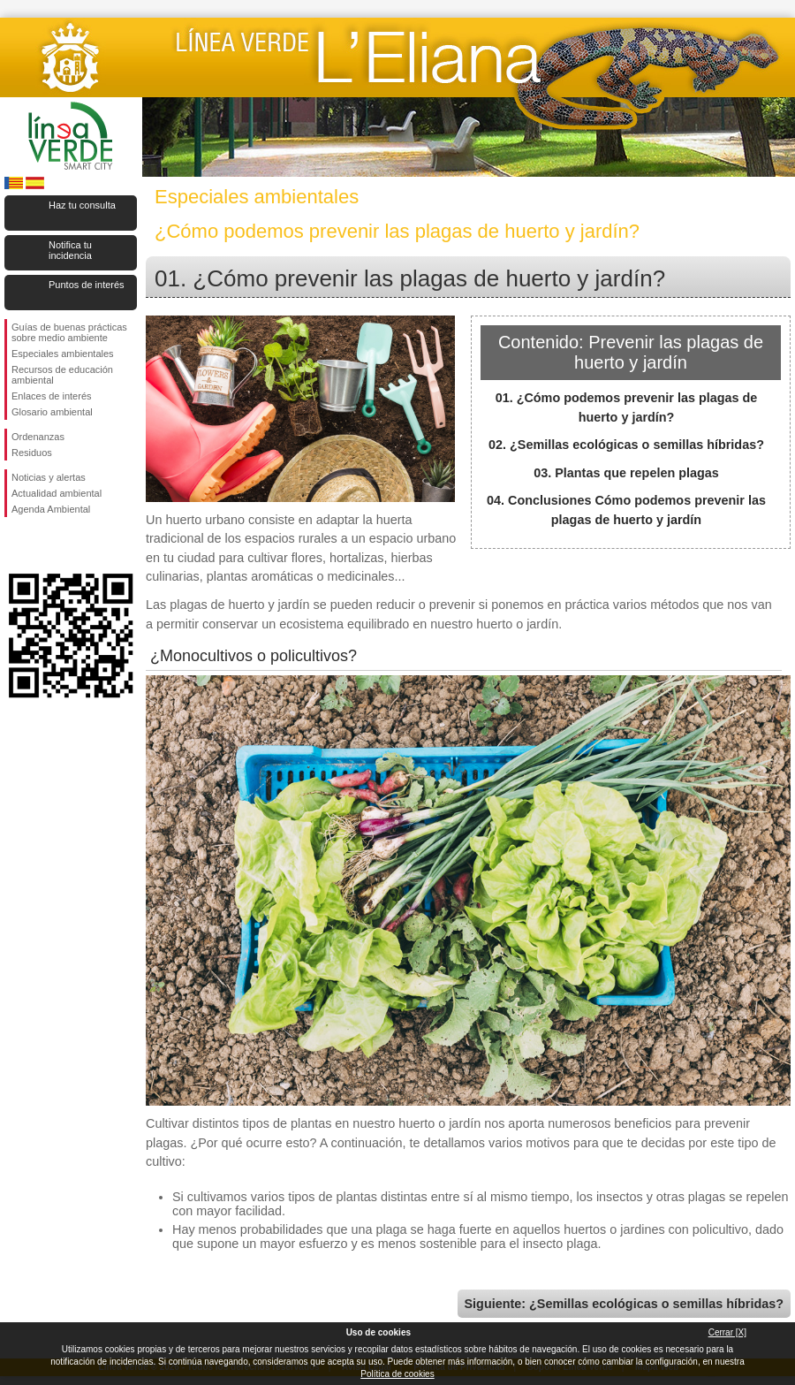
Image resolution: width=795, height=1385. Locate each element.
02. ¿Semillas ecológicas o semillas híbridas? (626, 445)
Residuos (31, 452)
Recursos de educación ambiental (62, 374)
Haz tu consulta (82, 205)
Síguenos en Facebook (15, 545)
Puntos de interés (87, 284)
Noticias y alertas (48, 477)
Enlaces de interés (51, 396)
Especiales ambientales (62, 353)
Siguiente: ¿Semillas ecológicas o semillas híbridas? (624, 1304)
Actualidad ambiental (56, 493)
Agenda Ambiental (50, 509)
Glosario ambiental (52, 412)
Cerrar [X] (727, 1332)
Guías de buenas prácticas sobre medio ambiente (69, 332)
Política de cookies (397, 1374)
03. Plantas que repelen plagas (626, 473)
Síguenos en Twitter (44, 545)
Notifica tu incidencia (70, 250)
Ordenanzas (37, 436)
